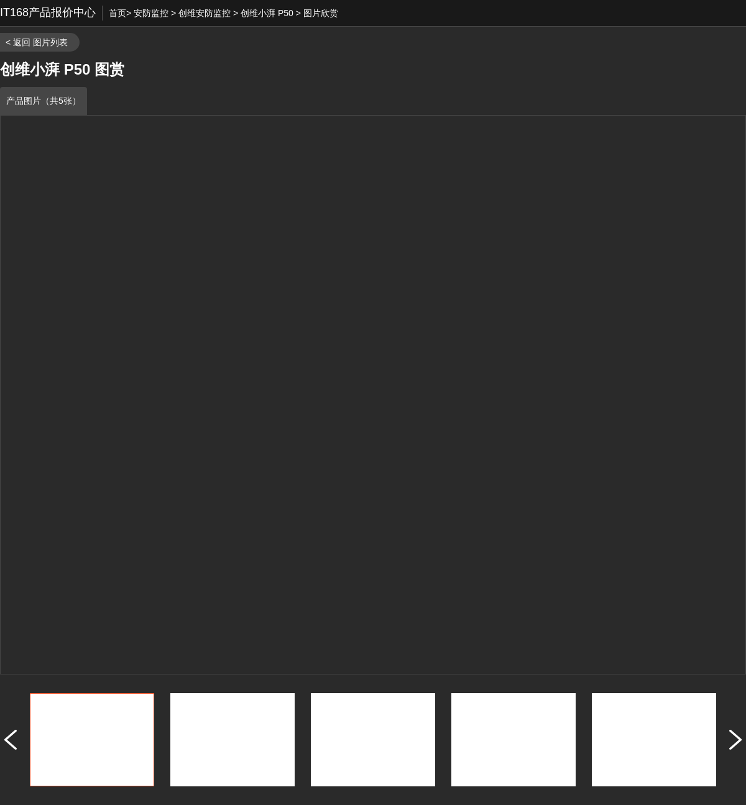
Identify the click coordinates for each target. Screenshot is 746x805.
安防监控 (151, 13)
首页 (117, 13)
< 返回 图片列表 (37, 42)
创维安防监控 (204, 13)
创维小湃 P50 (267, 13)
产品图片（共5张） (43, 101)
